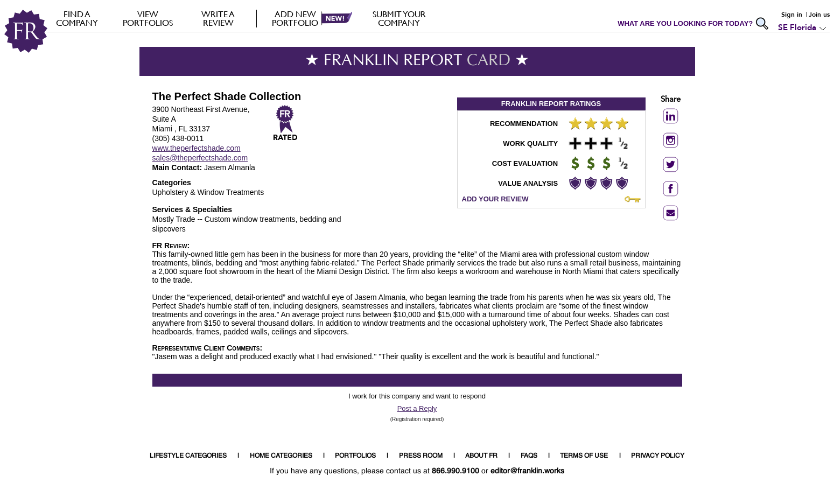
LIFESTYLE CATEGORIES (188, 456)
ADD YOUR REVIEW (495, 199)
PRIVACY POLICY (657, 456)
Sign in (791, 14)
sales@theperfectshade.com (200, 157)
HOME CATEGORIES (281, 456)
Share (671, 100)
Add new (295, 18)
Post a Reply (417, 408)
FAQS (529, 456)
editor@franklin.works (527, 471)
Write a (218, 18)
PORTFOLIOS (355, 456)
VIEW (148, 18)
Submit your (399, 18)
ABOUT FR (481, 456)
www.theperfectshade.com (196, 148)
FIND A (77, 18)
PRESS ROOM (421, 456)
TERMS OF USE (584, 456)
